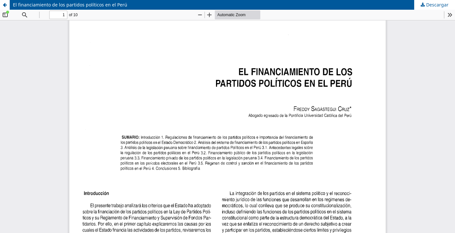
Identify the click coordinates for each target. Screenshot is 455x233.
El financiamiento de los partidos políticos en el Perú (70, 5)
